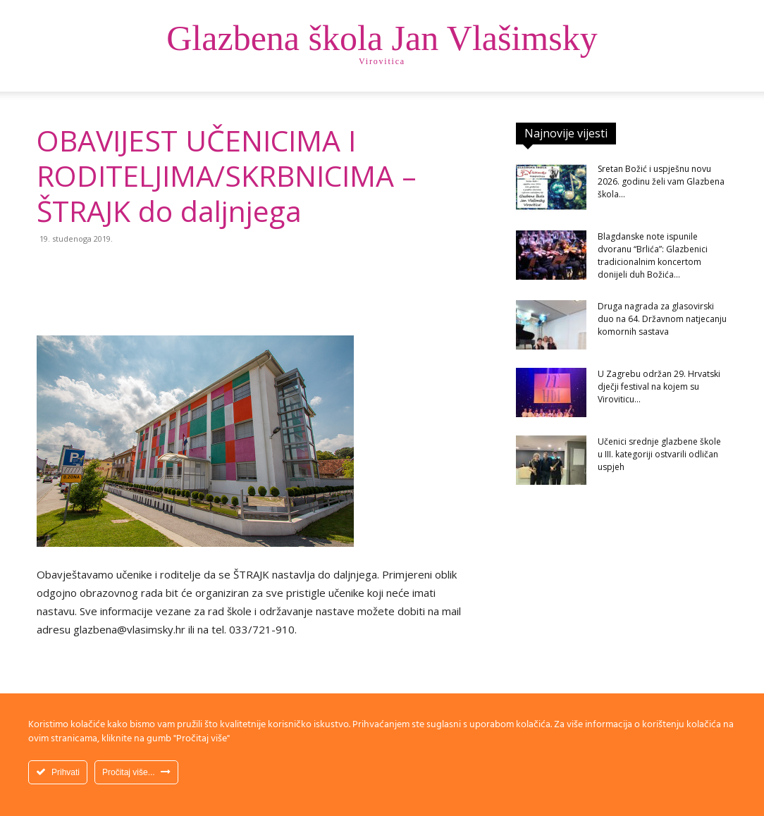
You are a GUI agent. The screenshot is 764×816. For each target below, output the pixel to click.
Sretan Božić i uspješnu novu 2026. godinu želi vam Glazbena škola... (661, 181)
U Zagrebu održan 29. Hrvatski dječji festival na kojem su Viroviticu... (659, 386)
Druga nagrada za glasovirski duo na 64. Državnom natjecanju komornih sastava (662, 319)
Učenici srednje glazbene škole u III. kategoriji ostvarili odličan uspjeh (659, 454)
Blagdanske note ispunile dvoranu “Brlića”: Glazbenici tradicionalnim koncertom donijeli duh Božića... (653, 255)
